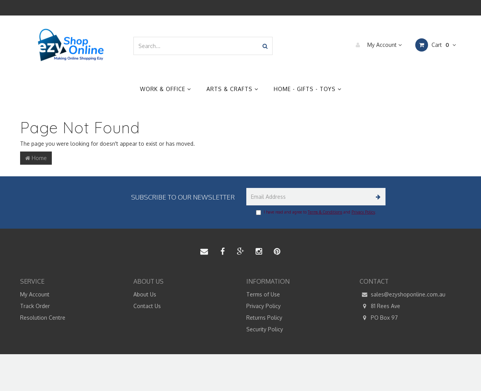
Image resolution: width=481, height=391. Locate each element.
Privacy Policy (363, 212)
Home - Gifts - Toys (307, 89)
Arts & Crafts (232, 89)
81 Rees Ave (380, 306)
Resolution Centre (42, 317)
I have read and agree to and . (316, 212)
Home (36, 158)
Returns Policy (264, 317)
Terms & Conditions (325, 212)
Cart (435, 45)
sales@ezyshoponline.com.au (402, 294)
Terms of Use (263, 294)
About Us (144, 294)
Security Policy (264, 329)
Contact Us (147, 306)
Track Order (35, 306)
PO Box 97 (379, 318)
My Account (377, 45)
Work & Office (165, 89)
